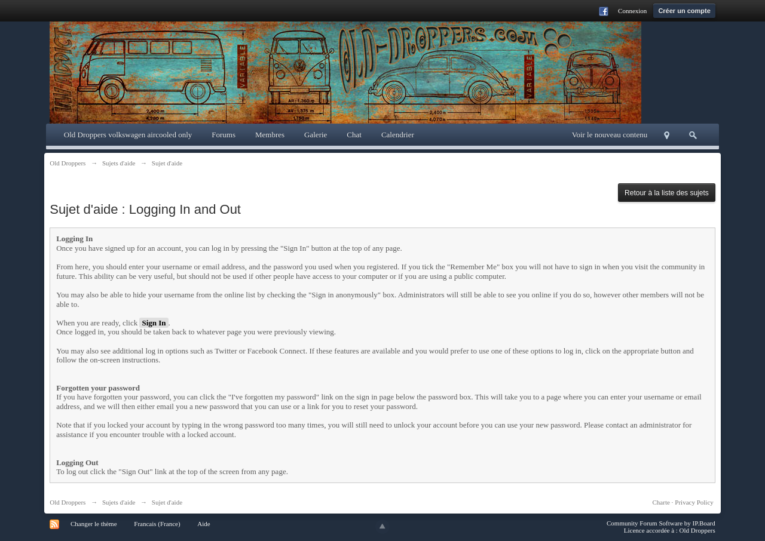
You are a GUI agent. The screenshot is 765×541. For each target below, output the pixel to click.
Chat (354, 134)
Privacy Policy (694, 502)
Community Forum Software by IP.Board (661, 523)
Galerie (315, 134)
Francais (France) (157, 523)
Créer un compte (684, 10)
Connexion (632, 10)
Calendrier (397, 134)
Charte (661, 502)
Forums (223, 134)
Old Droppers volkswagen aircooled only (128, 134)
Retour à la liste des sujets (667, 193)
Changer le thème (94, 523)
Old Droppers (67, 502)
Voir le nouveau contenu (609, 134)
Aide (203, 523)
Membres (269, 134)
